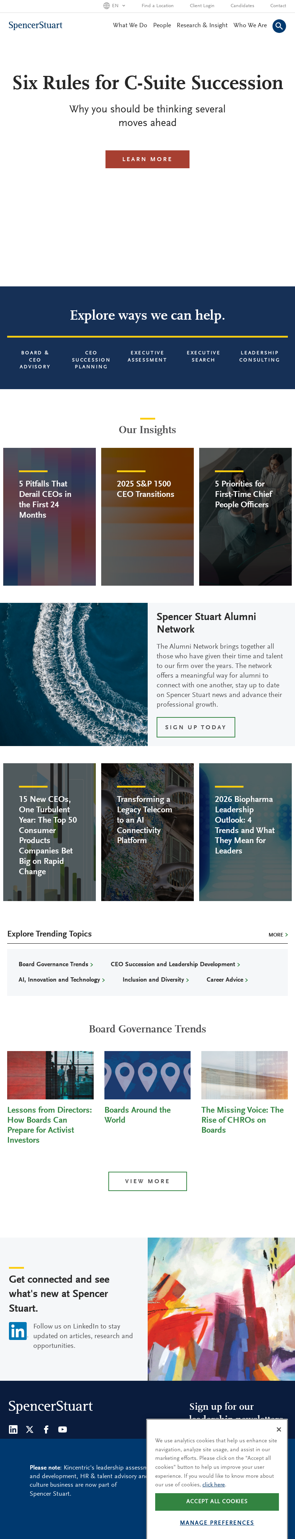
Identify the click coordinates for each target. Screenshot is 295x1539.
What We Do (130, 26)
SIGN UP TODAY (196, 728)
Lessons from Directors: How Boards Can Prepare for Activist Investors (49, 1125)
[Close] (279, 1447)
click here (213, 1502)
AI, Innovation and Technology (59, 980)
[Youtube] (62, 1429)
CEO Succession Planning (91, 360)
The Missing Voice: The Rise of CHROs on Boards (242, 1120)
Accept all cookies (217, 1519)
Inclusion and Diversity (153, 980)
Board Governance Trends (53, 965)
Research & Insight (202, 26)
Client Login (202, 6)
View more (147, 1182)
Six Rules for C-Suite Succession (148, 84)
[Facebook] (46, 1429)
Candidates (242, 6)
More (276, 935)
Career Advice (225, 980)
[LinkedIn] (13, 1429)
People (162, 26)
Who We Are (250, 26)
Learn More (147, 160)
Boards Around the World (137, 1115)
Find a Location (158, 6)
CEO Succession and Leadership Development (173, 965)
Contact (278, 6)
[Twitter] (29, 1429)
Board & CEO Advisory (35, 360)
